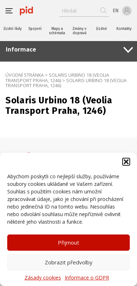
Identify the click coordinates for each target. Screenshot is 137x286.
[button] (126, 161)
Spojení (35, 29)
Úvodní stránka (24, 75)
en (116, 11)
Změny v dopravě (79, 31)
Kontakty (124, 29)
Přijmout (68, 242)
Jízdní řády (13, 29)
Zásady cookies (43, 277)
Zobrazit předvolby (69, 262)
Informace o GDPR (87, 277)
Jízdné (101, 29)
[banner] (26, 10)
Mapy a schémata (57, 31)
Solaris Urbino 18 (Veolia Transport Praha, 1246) (57, 78)
